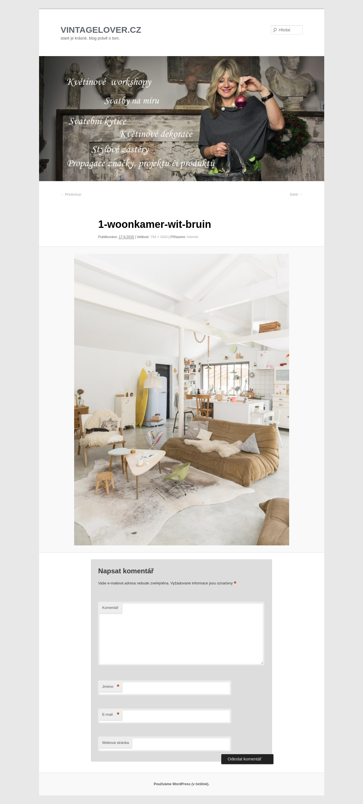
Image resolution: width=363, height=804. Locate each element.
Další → (296, 195)
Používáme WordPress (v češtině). (181, 784)
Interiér (193, 237)
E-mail (110, 715)
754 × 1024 (159, 237)
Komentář (110, 607)
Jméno (110, 687)
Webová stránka (115, 742)
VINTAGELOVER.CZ (101, 29)
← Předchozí (71, 195)
